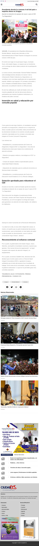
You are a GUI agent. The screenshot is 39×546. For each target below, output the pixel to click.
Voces (3, 513)
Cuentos (23, 507)
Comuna (25, 282)
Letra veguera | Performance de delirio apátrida (23, 472)
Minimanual (24, 509)
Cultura (3, 511)
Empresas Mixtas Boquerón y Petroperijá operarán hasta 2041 (17, 345)
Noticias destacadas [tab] (7, 454)
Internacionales (5, 509)
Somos (23, 515)
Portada (23, 505)
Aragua (6, 282)
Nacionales (4, 507)
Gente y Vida (5, 515)
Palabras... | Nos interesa (17, 462)
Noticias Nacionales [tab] (19, 454)
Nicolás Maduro (15, 282)
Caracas (4, 505)
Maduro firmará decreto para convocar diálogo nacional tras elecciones (19, 376)
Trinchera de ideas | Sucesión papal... (20, 467)
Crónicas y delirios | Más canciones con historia (23, 477)
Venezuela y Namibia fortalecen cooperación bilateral (14, 407)
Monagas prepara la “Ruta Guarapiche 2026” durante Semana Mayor (19, 318)
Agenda (23, 511)
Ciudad (23, 513)
